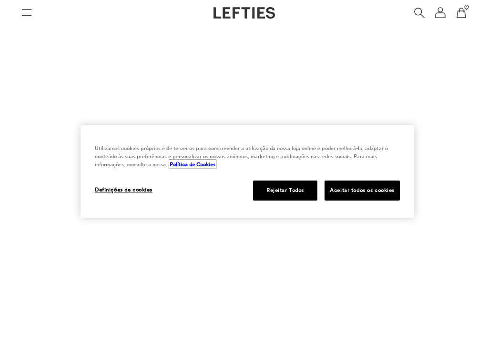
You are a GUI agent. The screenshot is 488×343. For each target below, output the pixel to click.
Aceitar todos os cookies (362, 190)
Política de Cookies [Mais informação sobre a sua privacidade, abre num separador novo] (192, 164)
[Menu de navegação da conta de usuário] (440, 12)
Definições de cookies (123, 189)
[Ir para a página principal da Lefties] (244, 13)
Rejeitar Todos (285, 190)
